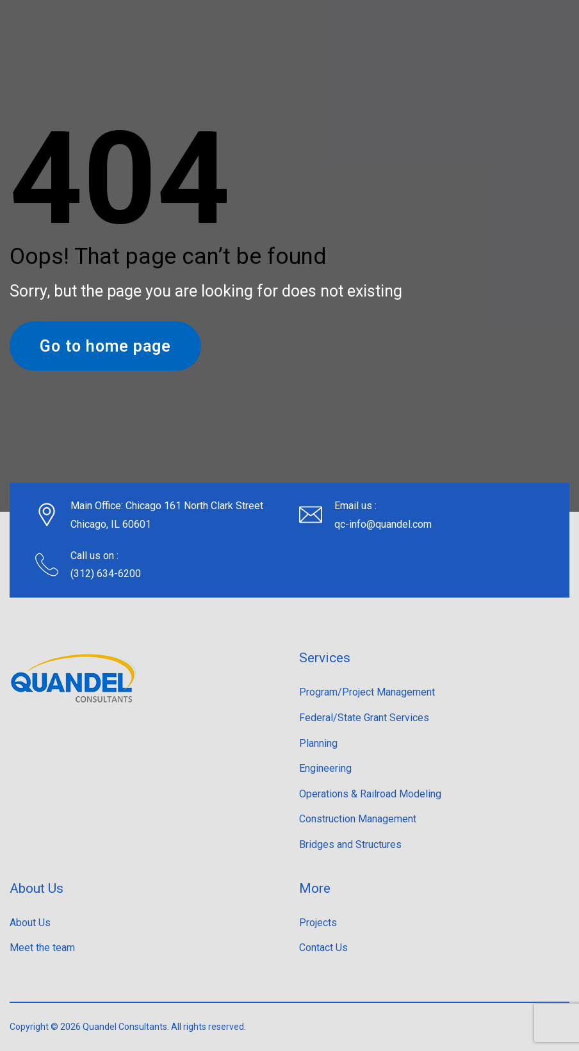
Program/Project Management (367, 692)
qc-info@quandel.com (383, 524)
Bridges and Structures (350, 844)
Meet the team (42, 947)
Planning (318, 743)
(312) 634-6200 (105, 573)
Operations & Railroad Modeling (370, 794)
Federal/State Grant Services (364, 718)
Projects (318, 923)
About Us (30, 923)
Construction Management (357, 819)
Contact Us (323, 947)
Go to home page (105, 346)
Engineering (325, 768)
